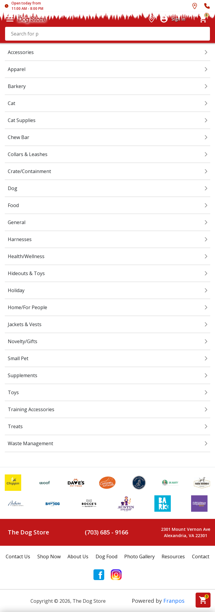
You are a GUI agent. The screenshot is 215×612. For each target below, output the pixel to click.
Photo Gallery (139, 556)
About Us (77, 556)
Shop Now (49, 556)
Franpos (174, 600)
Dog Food (106, 556)
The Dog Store (28, 532)
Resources (173, 556)
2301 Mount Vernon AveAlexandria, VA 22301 (185, 532)
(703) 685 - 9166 (106, 532)
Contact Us (18, 556)
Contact (200, 556)
